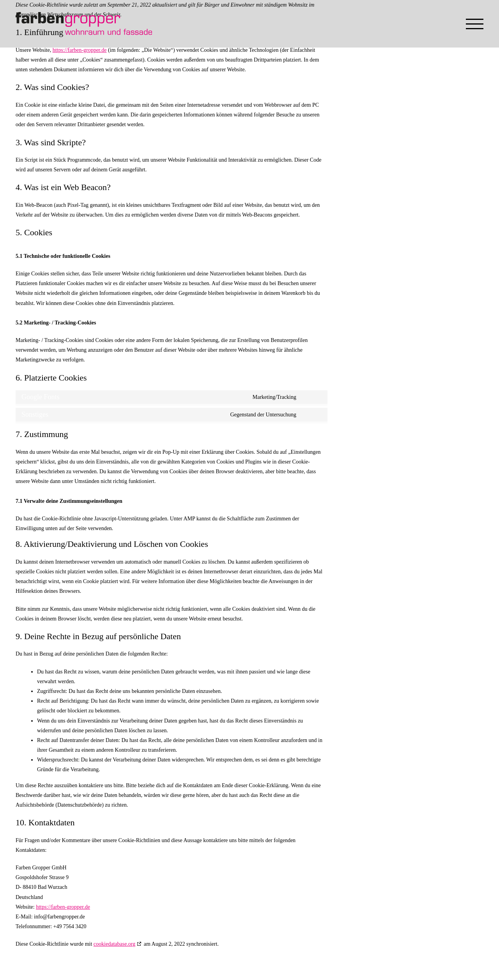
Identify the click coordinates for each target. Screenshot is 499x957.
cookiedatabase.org (114, 944)
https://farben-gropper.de (80, 50)
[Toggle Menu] (474, 24)
